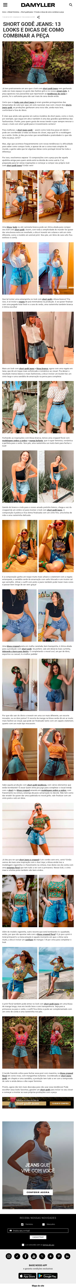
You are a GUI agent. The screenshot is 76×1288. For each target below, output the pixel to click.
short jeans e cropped (29, 860)
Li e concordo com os (39, 1245)
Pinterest (59, 1256)
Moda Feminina (13, 12)
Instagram (9, 1256)
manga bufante (36, 440)
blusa (9, 227)
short (10, 790)
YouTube (34, 1256)
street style (62, 91)
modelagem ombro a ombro (14, 440)
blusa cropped (13, 646)
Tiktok (17, 1256)
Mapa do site (38, 1286)
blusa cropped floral (46, 934)
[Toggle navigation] (5, 5)
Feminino (29, 1224)
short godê (20, 230)
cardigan (29, 940)
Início (4, 12)
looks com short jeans (24, 102)
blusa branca (42, 368)
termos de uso (48, 1245)
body (15, 227)
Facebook (25, 1256)
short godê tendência (37, 785)
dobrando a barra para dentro (15, 651)
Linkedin (67, 1256)
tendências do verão (56, 94)
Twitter (42, 1256)
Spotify (51, 1256)
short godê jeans (50, 88)
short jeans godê (25, 130)
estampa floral (13, 868)
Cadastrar (38, 1237)
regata (22, 302)
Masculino (51, 1224)
